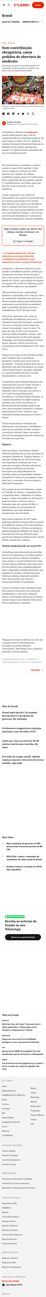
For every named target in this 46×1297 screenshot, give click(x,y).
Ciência (34, 1119)
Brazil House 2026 (9, 1203)
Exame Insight (8, 1117)
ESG (3, 1113)
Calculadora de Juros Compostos (15, 1183)
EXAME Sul (6, 1208)
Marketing (35, 1097)
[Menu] (4, 5)
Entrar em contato (10, 1281)
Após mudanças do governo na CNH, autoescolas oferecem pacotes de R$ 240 (24, 846)
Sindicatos (32, 659)
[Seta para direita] (39, 21)
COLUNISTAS (7, 1135)
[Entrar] (38, 5)
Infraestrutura (31, 22)
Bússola (5, 1212)
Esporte (34, 1102)
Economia (6, 1109)
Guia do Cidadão (11, 22)
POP (32, 1124)
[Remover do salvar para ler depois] (32, 113)
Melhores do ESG (9, 1262)
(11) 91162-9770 (14, 1285)
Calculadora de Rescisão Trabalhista (17, 1179)
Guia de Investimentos (11, 1160)
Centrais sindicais (11, 662)
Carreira (5, 1104)
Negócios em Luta (9, 1239)
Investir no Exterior (10, 1226)
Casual (33, 1093)
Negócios (6, 1131)
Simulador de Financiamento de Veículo (18, 1188)
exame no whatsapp (15, 917)
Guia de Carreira (9, 1164)
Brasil (7, 15)
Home (4, 43)
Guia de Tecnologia (10, 1155)
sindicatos (32, 132)
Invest (4, 1126)
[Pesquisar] (9, 5)
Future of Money (37, 1115)
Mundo (33, 1088)
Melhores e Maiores (10, 1258)
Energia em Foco (9, 1221)
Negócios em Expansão (11, 1267)
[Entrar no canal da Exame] (23, 937)
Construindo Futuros (10, 1217)
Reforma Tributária (10, 1230)
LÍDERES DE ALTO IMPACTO (13, 1095)
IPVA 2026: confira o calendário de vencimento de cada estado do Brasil (24, 858)
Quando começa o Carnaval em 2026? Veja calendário (24, 868)
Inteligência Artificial (11, 1122)
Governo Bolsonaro (32, 662)
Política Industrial (9, 1243)
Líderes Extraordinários (12, 1235)
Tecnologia (35, 1111)
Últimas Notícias (9, 1091)
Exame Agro (36, 1106)
